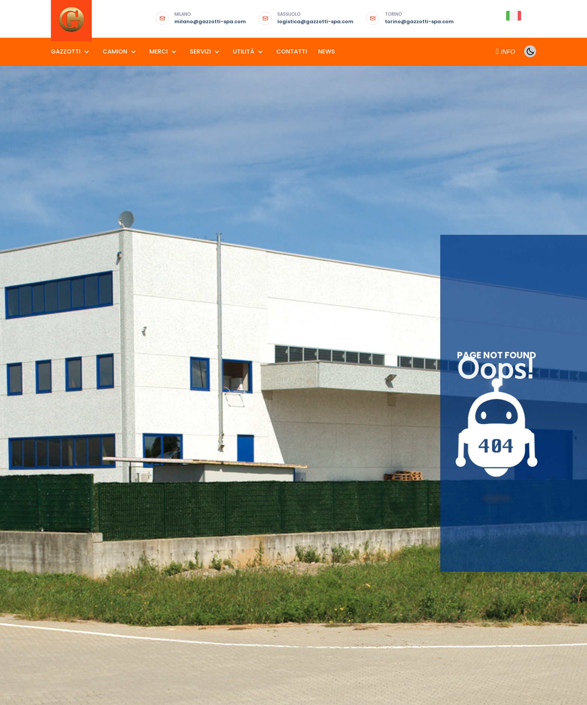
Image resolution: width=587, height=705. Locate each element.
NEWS (326, 51)
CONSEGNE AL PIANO (365, 460)
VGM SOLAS (354, 599)
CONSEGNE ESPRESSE (365, 476)
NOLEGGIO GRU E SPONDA (371, 552)
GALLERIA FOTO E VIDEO (492, 476)
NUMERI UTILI (478, 522)
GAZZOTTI (66, 51)
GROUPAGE (353, 522)
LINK (467, 506)
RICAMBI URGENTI (237, 522)
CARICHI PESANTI (360, 445)
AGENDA (473, 445)
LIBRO (470, 491)
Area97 (210, 671)
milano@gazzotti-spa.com (210, 18)
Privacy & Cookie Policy (141, 671)
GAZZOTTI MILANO (74, 445)
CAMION (116, 51)
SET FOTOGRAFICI (238, 537)
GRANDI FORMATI (237, 476)
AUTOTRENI (147, 476)
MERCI (159, 51)
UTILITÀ (244, 51)
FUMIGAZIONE (356, 506)
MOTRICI (144, 506)
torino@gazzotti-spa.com (419, 18)
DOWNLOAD (478, 460)
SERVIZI (201, 51)
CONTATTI (291, 51)
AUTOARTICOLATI (155, 445)
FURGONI (144, 491)
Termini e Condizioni (77, 671)
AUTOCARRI (147, 460)
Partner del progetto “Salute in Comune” (318, 671)
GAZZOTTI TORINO (74, 476)
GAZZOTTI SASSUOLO (78, 460)
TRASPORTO (354, 583)
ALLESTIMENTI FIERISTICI (244, 445)
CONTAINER (353, 491)
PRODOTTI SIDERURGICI (245, 506)
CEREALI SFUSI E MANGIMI (246, 460)
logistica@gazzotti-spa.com (315, 18)
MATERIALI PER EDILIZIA (243, 491)
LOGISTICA (352, 537)
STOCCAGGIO (357, 568)
